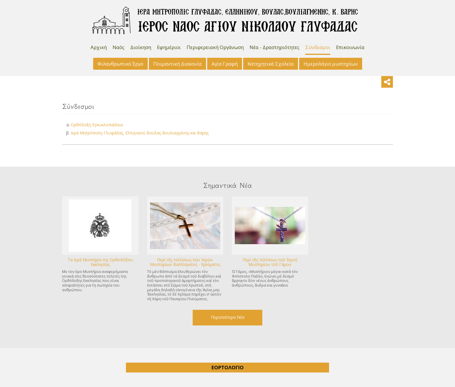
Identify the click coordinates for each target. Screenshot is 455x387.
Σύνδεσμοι (317, 47)
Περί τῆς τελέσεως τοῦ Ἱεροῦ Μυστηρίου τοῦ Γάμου (270, 262)
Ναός (118, 47)
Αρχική (99, 47)
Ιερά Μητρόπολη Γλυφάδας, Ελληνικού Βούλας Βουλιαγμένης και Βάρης (140, 133)
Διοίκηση (140, 47)
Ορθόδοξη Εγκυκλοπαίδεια (97, 124)
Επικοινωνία (350, 47)
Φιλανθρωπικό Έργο (120, 63)
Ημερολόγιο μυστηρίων (331, 63)
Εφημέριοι (169, 47)
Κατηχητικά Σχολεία (271, 63)
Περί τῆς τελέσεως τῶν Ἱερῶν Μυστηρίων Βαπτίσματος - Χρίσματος (185, 262)
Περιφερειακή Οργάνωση (215, 47)
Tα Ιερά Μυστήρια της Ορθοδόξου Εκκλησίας (100, 262)
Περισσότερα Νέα (227, 317)
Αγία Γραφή (225, 63)
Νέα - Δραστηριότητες (274, 47)
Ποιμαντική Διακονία (177, 63)
